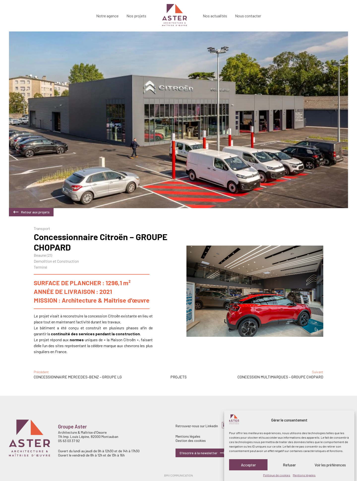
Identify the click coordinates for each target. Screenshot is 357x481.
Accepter (248, 465)
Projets (178, 376)
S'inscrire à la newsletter (202, 453)
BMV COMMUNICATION (178, 475)
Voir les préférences (330, 465)
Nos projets (136, 15)
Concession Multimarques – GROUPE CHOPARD (280, 376)
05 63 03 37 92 (69, 441)
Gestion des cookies (191, 440)
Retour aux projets (31, 212)
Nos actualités (215, 15)
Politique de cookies (276, 475)
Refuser (289, 465)
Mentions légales (304, 475)
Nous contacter (248, 15)
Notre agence (107, 15)
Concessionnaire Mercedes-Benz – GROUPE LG (78, 376)
